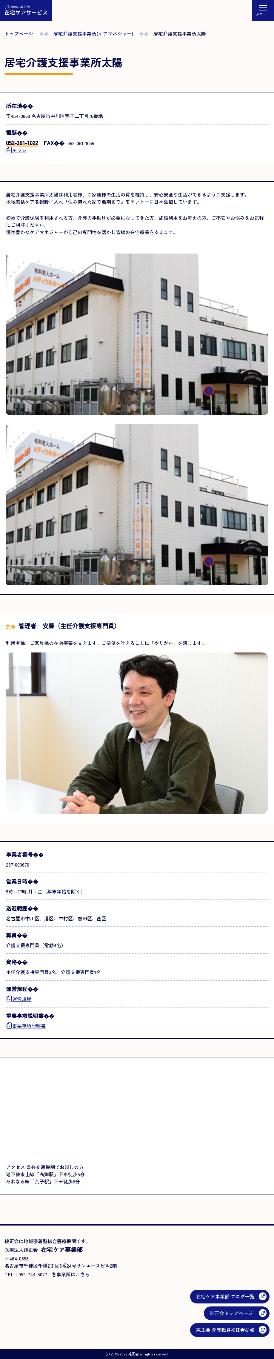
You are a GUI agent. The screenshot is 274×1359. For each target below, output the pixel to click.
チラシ (19, 150)
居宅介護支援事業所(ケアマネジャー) (93, 33)
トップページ (18, 33)
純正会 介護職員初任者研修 (225, 1329)
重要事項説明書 (29, 1025)
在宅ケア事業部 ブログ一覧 (225, 1296)
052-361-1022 (22, 142)
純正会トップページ (231, 1313)
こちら (83, 1274)
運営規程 (21, 998)
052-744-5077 (33, 1274)
